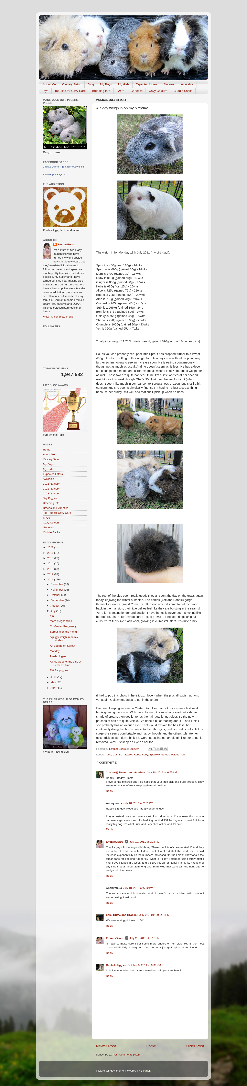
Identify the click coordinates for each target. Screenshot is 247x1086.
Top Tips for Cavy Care (70, 90)
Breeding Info (101, 90)
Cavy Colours (158, 90)
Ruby (145, 754)
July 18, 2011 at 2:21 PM (138, 803)
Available (187, 84)
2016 (50, 552)
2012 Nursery (51, 488)
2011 (50, 579)
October (56, 594)
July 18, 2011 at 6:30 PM (138, 887)
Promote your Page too (54, 174)
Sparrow (155, 754)
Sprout (165, 754)
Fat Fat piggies (59, 670)
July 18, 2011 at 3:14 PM (145, 841)
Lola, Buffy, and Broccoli (122, 914)
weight (175, 754)
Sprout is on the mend (63, 631)
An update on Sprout (62, 645)
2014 (50, 563)
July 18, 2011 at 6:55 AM (162, 772)
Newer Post (106, 1046)
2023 (50, 547)
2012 (50, 574)
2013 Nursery (51, 493)
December (57, 584)
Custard (117, 754)
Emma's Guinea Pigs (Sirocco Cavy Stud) (63, 166)
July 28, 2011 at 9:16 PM (145, 938)
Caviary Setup (71, 84)
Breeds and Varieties (55, 507)
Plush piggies (58, 656)
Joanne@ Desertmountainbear (126, 772)
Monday (55, 651)
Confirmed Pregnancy (63, 626)
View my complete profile (58, 316)
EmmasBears (115, 841)
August (55, 605)
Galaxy (128, 754)
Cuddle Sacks (182, 90)
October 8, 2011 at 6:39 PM (144, 965)
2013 (50, 568)
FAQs (120, 90)
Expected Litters (147, 84)
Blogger (145, 1070)
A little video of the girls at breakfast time (65, 663)
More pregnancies (61, 620)
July (53, 611)
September (58, 600)
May (53, 682)
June (54, 677)
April (54, 687)
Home (151, 1046)
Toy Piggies (50, 498)
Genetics (136, 90)
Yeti (182, 754)
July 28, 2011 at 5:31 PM (154, 914)
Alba (108, 754)
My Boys (106, 84)
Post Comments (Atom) (127, 1054)
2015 (50, 558)
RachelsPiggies (116, 965)
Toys (45, 90)
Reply (109, 790)
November (57, 589)
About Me (49, 84)
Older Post (195, 1046)
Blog (91, 84)
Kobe (137, 754)
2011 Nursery (51, 483)
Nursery (169, 84)
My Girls (123, 84)
